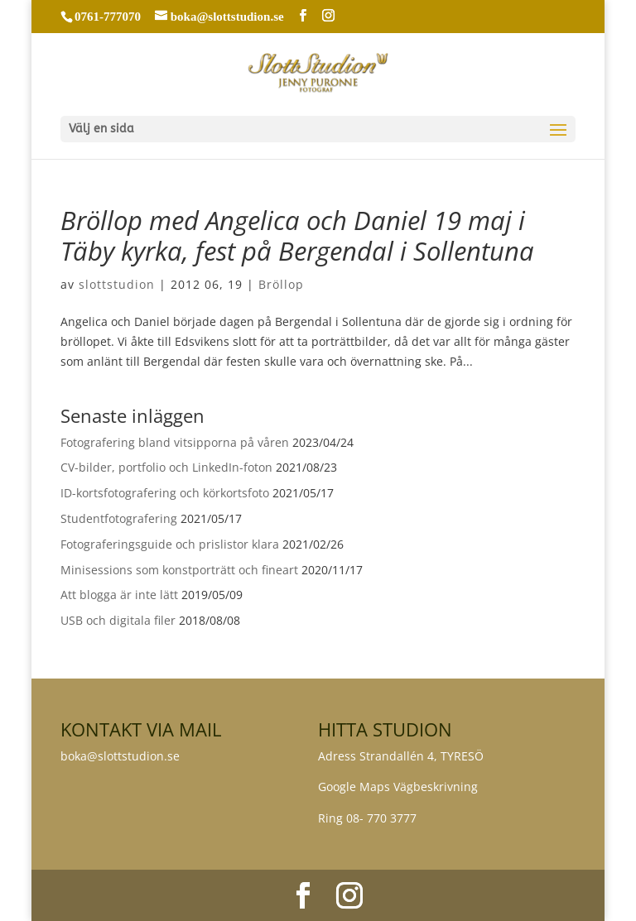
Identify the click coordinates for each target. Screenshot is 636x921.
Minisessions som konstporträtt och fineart (179, 570)
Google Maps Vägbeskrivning (398, 786)
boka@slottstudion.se (121, 756)
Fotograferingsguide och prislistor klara (169, 544)
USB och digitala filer (118, 620)
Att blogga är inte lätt (119, 594)
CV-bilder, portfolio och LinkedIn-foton (166, 467)
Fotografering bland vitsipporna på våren (174, 442)
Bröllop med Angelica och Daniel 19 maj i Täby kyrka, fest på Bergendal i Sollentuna (297, 235)
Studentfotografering (118, 518)
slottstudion (117, 284)
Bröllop (281, 284)
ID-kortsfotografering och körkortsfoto (164, 493)
